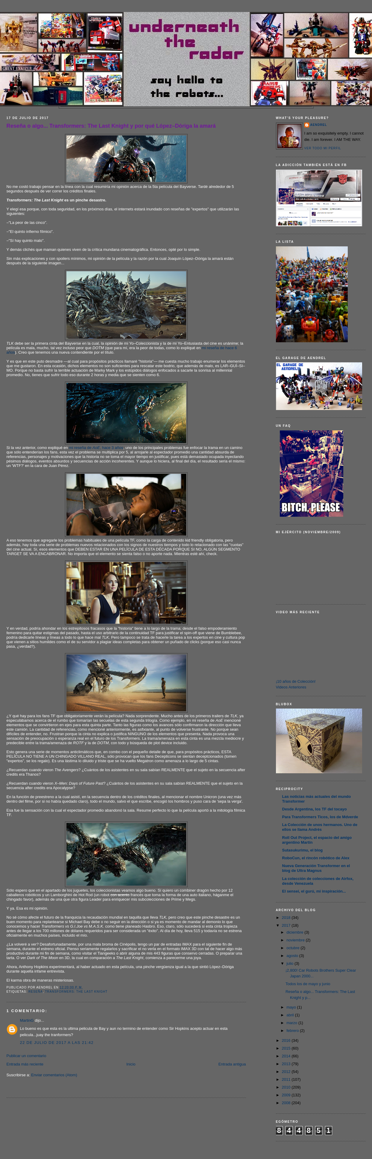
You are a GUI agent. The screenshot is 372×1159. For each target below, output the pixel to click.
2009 (287, 1095)
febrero (293, 1030)
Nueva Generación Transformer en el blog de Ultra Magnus (316, 868)
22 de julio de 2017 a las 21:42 (57, 1042)
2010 (287, 1087)
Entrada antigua (232, 1064)
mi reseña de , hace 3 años (96, 447)
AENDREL (318, 124)
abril (290, 1015)
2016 (287, 1040)
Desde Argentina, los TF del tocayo (314, 809)
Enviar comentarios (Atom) (54, 1075)
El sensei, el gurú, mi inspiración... (314, 891)
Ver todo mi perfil (322, 148)
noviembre (296, 940)
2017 (287, 925)
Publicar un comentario (26, 1056)
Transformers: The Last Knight (76, 991)
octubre (293, 948)
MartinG (27, 1020)
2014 (287, 1056)
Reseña (35, 991)
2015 (287, 1048)
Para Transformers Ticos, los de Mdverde (320, 817)
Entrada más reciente (25, 1064)
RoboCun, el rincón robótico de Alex (316, 858)
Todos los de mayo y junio (308, 984)
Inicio (130, 1064)
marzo (292, 1023)
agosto (292, 955)
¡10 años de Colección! (296, 681)
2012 (287, 1071)
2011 (287, 1079)
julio (290, 963)
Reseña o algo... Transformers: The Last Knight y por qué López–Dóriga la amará (111, 126)
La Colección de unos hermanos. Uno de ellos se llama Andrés (319, 827)
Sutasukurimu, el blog (302, 850)
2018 (287, 917)
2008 (287, 1103)
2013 (287, 1064)
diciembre (295, 932)
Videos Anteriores (291, 687)
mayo (291, 1007)
